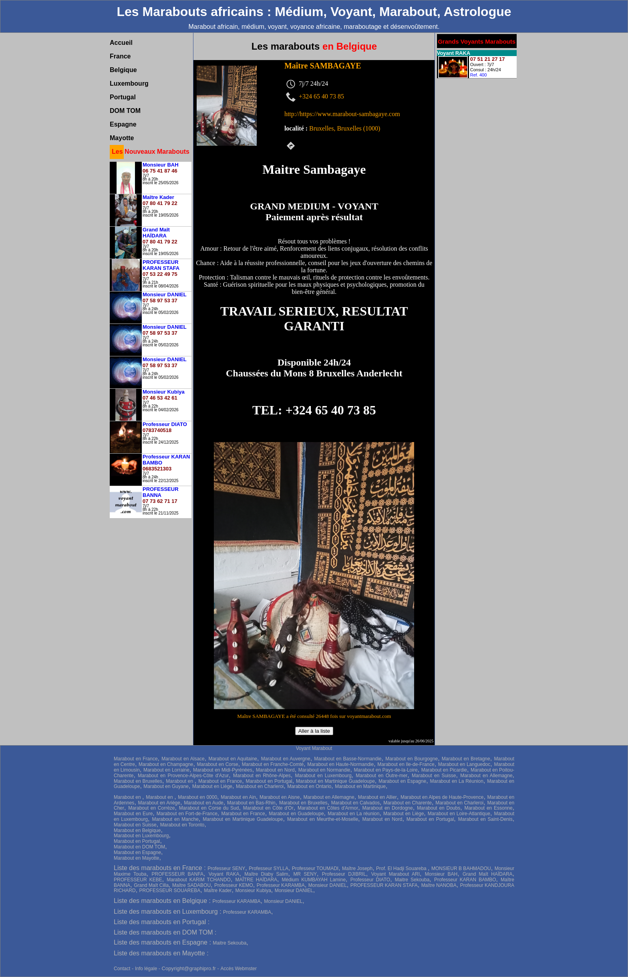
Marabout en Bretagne (466, 759)
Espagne (123, 124)
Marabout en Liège (212, 786)
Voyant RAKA (224, 874)
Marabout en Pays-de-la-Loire (386, 770)
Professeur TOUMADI (315, 868)
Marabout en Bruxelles (138, 781)
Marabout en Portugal (269, 781)
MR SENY (305, 874)
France (120, 56)
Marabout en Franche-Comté (273, 764)
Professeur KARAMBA (281, 885)
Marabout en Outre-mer (381, 775)
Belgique (123, 69)
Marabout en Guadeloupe (296, 813)
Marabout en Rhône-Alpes (262, 775)
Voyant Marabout (314, 748)
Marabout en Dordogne (387, 808)
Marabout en (180, 781)
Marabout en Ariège (159, 803)
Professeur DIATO (370, 880)
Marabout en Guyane (166, 786)
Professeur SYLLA (268, 868)
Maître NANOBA (439, 885)
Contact (122, 968)
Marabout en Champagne (166, 764)
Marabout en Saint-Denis (485, 819)
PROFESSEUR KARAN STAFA (384, 885)
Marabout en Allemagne (486, 775)
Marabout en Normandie (324, 770)
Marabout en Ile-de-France (405, 764)
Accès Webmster (238, 968)
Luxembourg (129, 83)
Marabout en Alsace (183, 759)
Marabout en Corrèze (151, 808)
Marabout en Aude (203, 803)
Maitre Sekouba (412, 880)
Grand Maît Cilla (151, 885)
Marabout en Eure (133, 813)
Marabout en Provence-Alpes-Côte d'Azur (183, 775)
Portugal (123, 97)
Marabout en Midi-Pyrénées (222, 770)
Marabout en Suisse (434, 775)
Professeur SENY (226, 868)
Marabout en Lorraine (166, 770)
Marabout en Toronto (182, 825)
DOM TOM (125, 110)
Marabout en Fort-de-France (187, 813)
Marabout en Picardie (444, 770)
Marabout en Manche (175, 819)
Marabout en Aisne (280, 797)
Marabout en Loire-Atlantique (459, 813)
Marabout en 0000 (197, 797)
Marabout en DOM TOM (139, 847)
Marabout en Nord (275, 770)
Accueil (121, 42)
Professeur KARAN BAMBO (465, 880)
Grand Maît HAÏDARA (488, 874)
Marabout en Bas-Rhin (251, 803)
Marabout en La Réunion (456, 781)
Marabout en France (136, 759)
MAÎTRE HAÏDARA (256, 880)
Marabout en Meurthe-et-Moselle (322, 819)
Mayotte (122, 138)
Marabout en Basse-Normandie (347, 759)
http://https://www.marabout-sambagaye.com (342, 114)
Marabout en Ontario (309, 786)
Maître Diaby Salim (266, 874)
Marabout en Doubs (438, 808)
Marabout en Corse (217, 764)
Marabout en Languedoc (464, 764)
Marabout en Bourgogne (411, 759)
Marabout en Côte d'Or (268, 808)
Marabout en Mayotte (136, 858)
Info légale (147, 968)
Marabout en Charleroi (260, 786)
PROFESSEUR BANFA (177, 874)
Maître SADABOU (191, 885)
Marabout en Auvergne (285, 759)
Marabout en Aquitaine (232, 759)
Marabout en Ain (238, 797)
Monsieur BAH (441, 874)
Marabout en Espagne (402, 781)
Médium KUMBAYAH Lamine (314, 880)
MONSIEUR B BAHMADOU (461, 868)
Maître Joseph (357, 868)
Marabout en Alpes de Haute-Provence (442, 797)
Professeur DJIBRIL (344, 874)
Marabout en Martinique (360, 786)
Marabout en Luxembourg (323, 775)
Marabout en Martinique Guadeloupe (335, 781)
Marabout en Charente (407, 803)
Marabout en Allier (377, 797)
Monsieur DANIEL (327, 885)
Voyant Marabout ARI (395, 874)
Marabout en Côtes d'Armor (328, 808)
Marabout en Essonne (488, 808)
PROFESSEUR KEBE (138, 880)
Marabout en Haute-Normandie (340, 764)
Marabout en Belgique (137, 830)
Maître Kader (217, 890)
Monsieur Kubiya (253, 890)
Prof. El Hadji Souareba (402, 868)
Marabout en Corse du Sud (209, 808)
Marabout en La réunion (353, 813)
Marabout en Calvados (355, 803)
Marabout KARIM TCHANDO (199, 880)
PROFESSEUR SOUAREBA (170, 890)
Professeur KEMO (233, 885)
